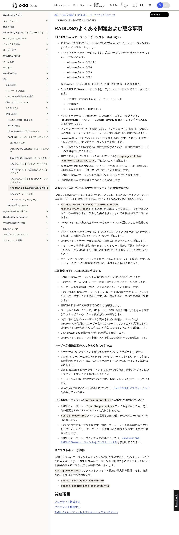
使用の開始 (8, 27)
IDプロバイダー (12, 108)
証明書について (17, 143)
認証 (5, 79)
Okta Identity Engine (12, 15)
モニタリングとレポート (15, 38)
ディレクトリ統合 (11, 44)
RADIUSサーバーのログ (21, 194)
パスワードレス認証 (15, 90)
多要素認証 (10, 85)
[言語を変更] (150, 5)
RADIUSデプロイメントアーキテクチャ (29, 164)
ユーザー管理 (9, 50)
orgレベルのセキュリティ (15, 211)
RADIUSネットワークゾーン (23, 199)
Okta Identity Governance (15, 217)
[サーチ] (141, 5)
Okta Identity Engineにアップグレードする (23, 32)
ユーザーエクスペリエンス (16, 234)
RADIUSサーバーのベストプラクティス (26, 137)
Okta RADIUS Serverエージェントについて (29, 150)
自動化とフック (10, 228)
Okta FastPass (10, 73)
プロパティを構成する (67, 501)
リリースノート (10, 21)
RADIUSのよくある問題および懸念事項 (29, 188)
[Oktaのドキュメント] (24, 5)
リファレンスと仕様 (12, 240)
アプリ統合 (8, 61)
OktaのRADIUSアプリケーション (23, 131)
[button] (60, 5)
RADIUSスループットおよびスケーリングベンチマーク (29, 180)
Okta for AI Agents (11, 56)
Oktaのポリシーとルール (17, 102)
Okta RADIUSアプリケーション (132, 388)
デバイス (7, 67)
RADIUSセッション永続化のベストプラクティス (29, 171)
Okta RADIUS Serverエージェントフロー (29, 158)
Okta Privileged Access (14, 223)
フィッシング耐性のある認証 (19, 96)
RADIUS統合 (11, 114)
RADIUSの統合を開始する (20, 120)
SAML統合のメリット (18, 205)
